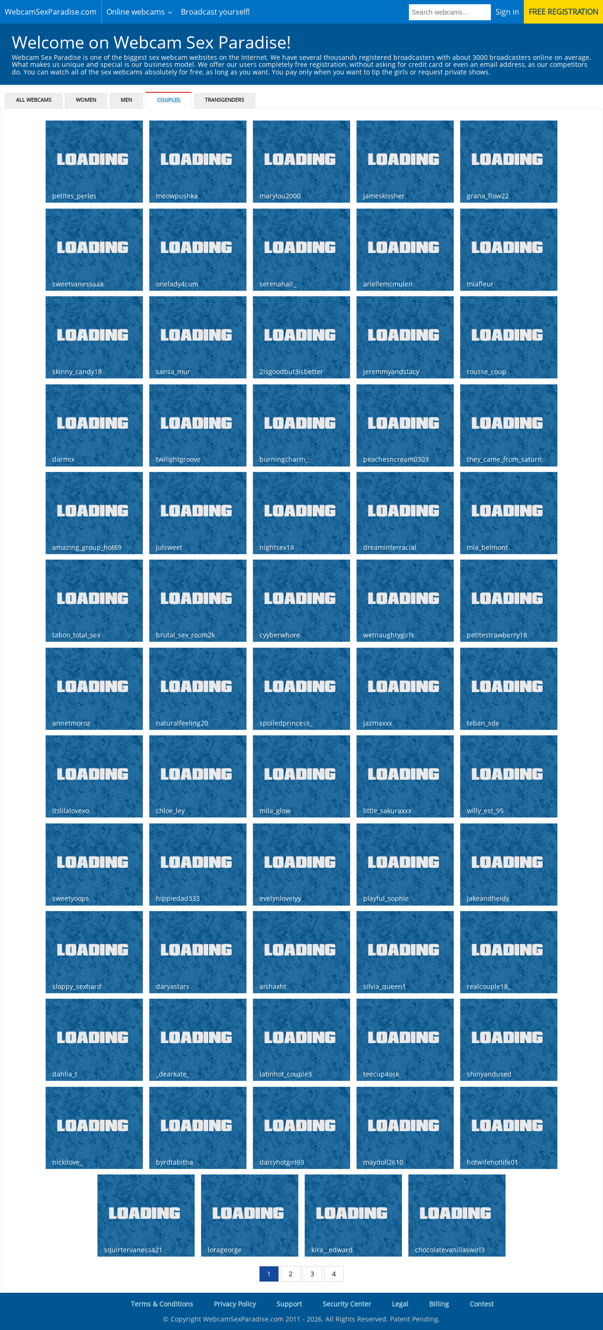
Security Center (347, 1303)
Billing (439, 1303)
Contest (482, 1303)
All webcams (33, 99)
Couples (168, 99)
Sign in (507, 12)
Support (289, 1303)
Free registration (563, 12)
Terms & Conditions (162, 1303)
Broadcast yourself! (215, 12)
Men (126, 99)
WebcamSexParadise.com (51, 12)
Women (86, 99)
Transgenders (224, 99)
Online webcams (135, 12)
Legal (400, 1303)
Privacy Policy (235, 1303)
